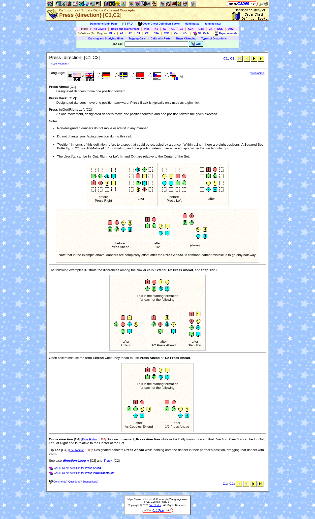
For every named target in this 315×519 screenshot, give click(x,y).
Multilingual (192, 23)
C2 (181, 28)
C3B (201, 28)
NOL (220, 28)
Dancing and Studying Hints (106, 38)
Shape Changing (185, 38)
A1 (156, 28)
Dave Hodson (90, 439)
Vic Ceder (155, 505)
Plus (147, 28)
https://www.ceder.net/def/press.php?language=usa (157, 499)
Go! (196, 44)
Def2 (231, 28)
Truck (108, 460)
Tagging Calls (137, 38)
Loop (76, 460)
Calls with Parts (160, 38)
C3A (190, 28)
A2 (164, 28)
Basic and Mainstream (125, 28)
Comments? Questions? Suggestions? (73, 481)
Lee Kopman (59, 63)
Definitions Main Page (104, 23)
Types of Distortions (214, 38)
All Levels (100, 28)
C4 (210, 28)
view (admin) (258, 72)
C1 (173, 28)
